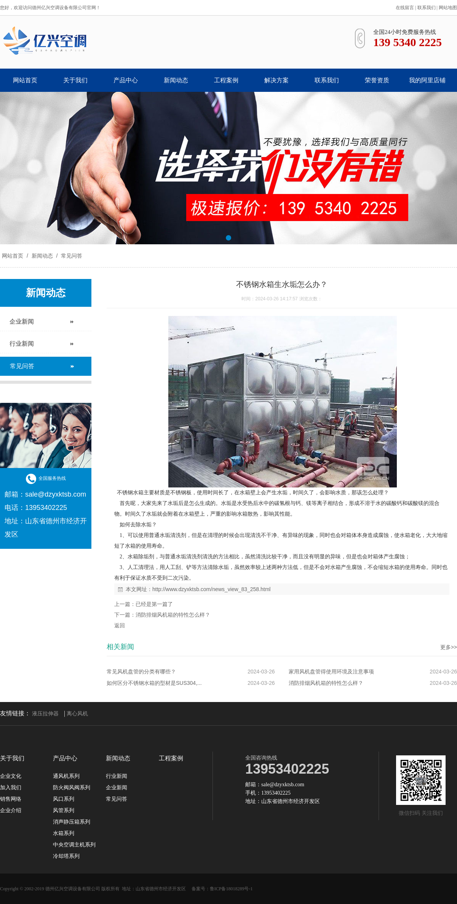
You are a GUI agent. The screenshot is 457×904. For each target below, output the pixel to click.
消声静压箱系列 (71, 822)
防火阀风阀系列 (71, 787)
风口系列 (63, 799)
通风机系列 (66, 776)
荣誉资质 (377, 80)
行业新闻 (116, 776)
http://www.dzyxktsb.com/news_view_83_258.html (211, 589)
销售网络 (10, 799)
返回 (119, 625)
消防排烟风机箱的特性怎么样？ (173, 615)
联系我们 (426, 7)
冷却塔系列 (66, 856)
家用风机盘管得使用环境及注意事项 (331, 671)
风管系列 (63, 810)
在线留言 (405, 7)
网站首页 (25, 80)
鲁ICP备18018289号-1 (231, 888)
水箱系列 (63, 833)
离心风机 (77, 713)
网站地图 (448, 7)
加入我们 (10, 787)
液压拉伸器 (45, 713)
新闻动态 (176, 80)
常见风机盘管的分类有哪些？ (141, 671)
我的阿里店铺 (427, 80)
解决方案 (276, 80)
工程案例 (226, 80)
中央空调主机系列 (74, 845)
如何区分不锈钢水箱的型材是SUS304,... (154, 683)
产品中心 (125, 80)
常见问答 (70, 256)
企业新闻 (116, 787)
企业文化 (10, 776)
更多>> (448, 647)
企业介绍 (10, 810)
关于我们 (75, 80)
